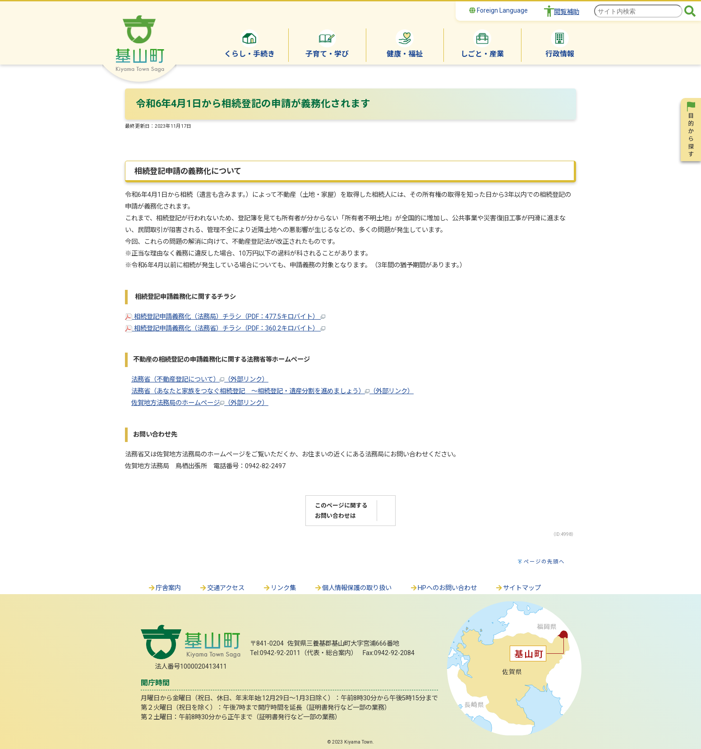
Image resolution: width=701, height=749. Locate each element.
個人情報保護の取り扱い (353, 588)
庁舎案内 (164, 588)
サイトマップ (518, 588)
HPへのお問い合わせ (443, 588)
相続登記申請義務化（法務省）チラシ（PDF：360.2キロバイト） (225, 328)
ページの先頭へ (544, 561)
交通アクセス (221, 588)
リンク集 (279, 588)
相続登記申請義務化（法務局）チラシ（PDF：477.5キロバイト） (225, 317)
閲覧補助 (566, 12)
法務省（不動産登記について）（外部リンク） (199, 379)
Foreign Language (498, 10)
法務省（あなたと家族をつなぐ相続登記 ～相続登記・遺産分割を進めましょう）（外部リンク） (272, 391)
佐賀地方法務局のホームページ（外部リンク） (199, 403)
